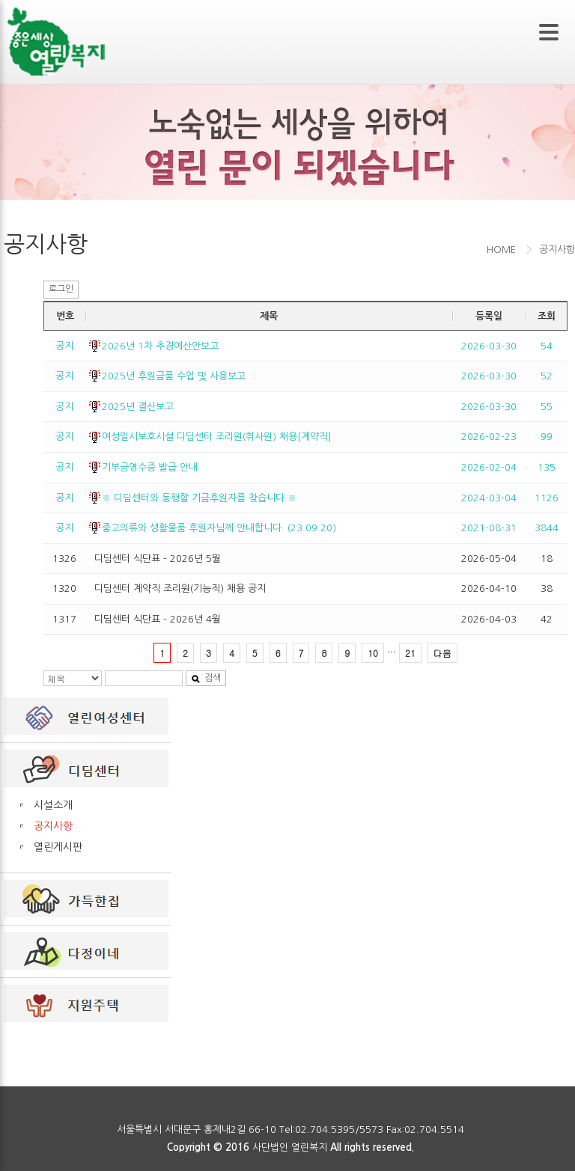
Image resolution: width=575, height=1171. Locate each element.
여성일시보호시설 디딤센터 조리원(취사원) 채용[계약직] (217, 436)
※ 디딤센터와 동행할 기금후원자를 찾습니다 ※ (199, 498)
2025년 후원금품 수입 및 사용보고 (174, 376)
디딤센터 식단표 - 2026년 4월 (157, 619)
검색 (206, 678)
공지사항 (53, 826)
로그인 (61, 288)
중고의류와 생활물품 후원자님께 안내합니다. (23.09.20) (219, 528)
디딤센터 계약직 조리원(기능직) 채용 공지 (180, 588)
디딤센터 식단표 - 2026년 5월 (157, 558)
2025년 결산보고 (138, 407)
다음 (442, 652)
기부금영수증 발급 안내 (150, 467)
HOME (501, 249)
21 (410, 652)
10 (373, 652)
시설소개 (53, 805)
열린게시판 (58, 847)
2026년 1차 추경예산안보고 (160, 346)
